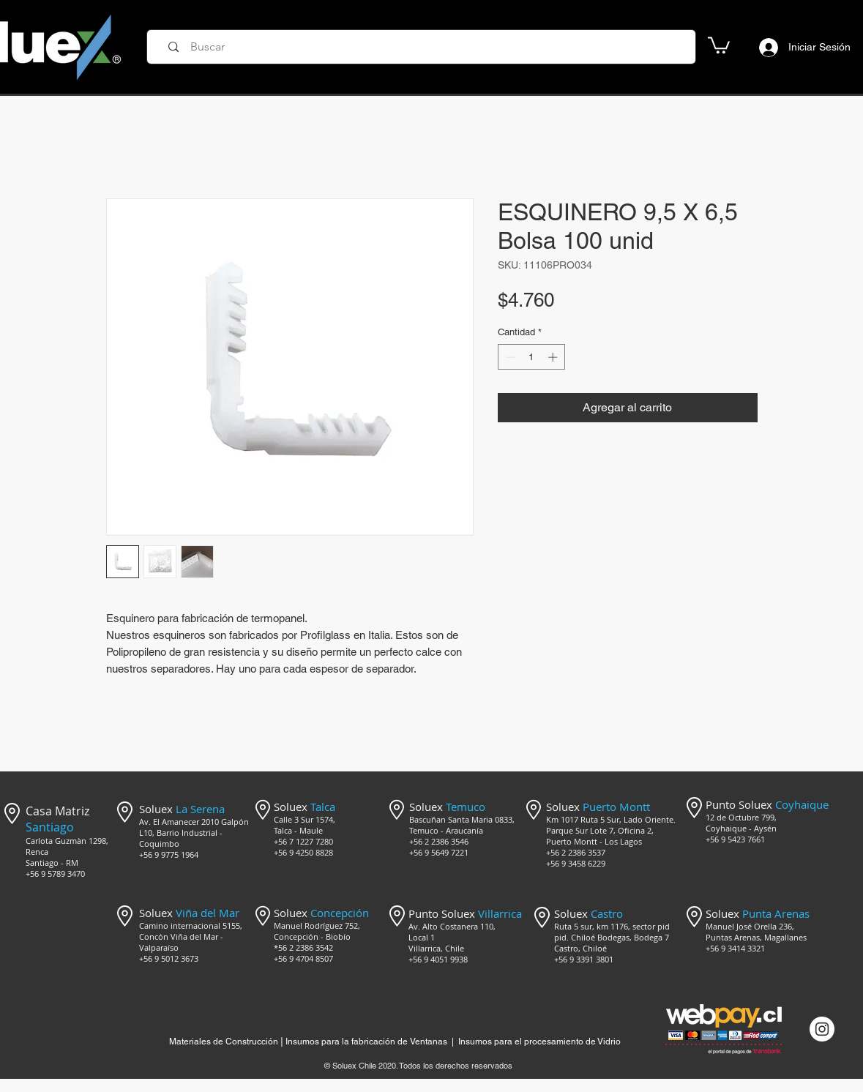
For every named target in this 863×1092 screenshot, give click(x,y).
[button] (719, 44)
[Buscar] (426, 47)
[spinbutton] (531, 357)
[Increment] (554, 357)
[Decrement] (509, 357)
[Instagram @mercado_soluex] (822, 1029)
